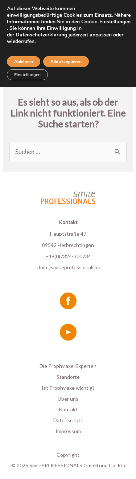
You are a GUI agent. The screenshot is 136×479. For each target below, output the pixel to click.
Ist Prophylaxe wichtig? (68, 388)
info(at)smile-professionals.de (68, 267)
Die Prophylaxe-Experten (68, 366)
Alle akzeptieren (66, 61)
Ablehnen (23, 61)
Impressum (68, 431)
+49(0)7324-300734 (68, 256)
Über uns (68, 399)
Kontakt (68, 409)
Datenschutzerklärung (41, 34)
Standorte (68, 377)
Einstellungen (115, 22)
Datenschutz (68, 420)
